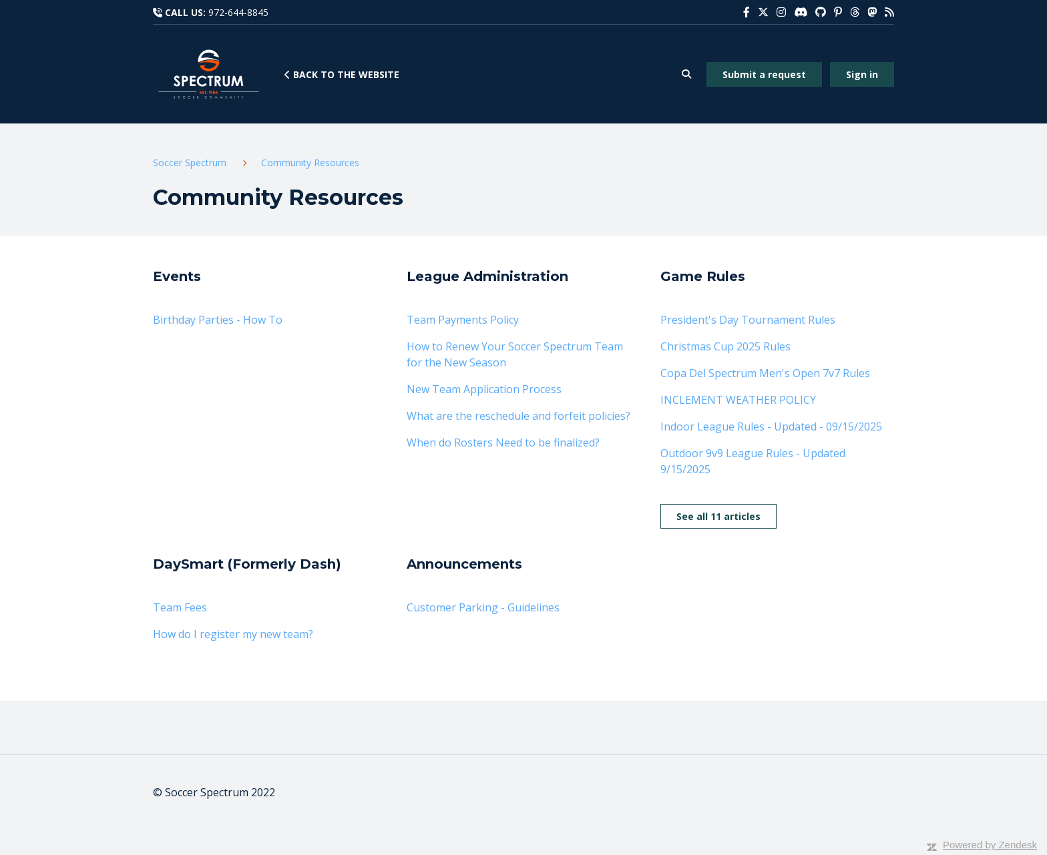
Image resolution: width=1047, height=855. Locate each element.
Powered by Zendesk (990, 844)
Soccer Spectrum (189, 162)
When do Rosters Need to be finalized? (503, 442)
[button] (686, 74)
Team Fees (180, 607)
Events (177, 276)
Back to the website (341, 74)
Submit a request (764, 74)
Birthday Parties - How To (217, 319)
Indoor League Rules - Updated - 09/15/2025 (771, 426)
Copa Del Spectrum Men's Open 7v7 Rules (765, 373)
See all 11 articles (718, 516)
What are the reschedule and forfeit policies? (518, 415)
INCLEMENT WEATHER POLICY (738, 399)
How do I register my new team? (233, 634)
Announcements (464, 564)
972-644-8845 (238, 12)
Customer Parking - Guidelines (483, 607)
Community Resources (310, 162)
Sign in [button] (862, 74)
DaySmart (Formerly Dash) (247, 564)
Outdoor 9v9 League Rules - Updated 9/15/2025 (752, 461)
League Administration (487, 276)
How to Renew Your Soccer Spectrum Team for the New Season (515, 354)
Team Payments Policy (463, 319)
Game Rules (702, 276)
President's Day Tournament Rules (747, 319)
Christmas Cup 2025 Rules (725, 346)
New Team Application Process (484, 389)
